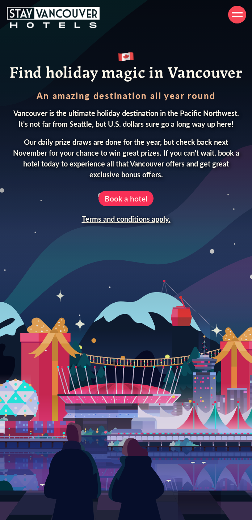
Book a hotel (126, 198)
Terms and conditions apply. (126, 219)
